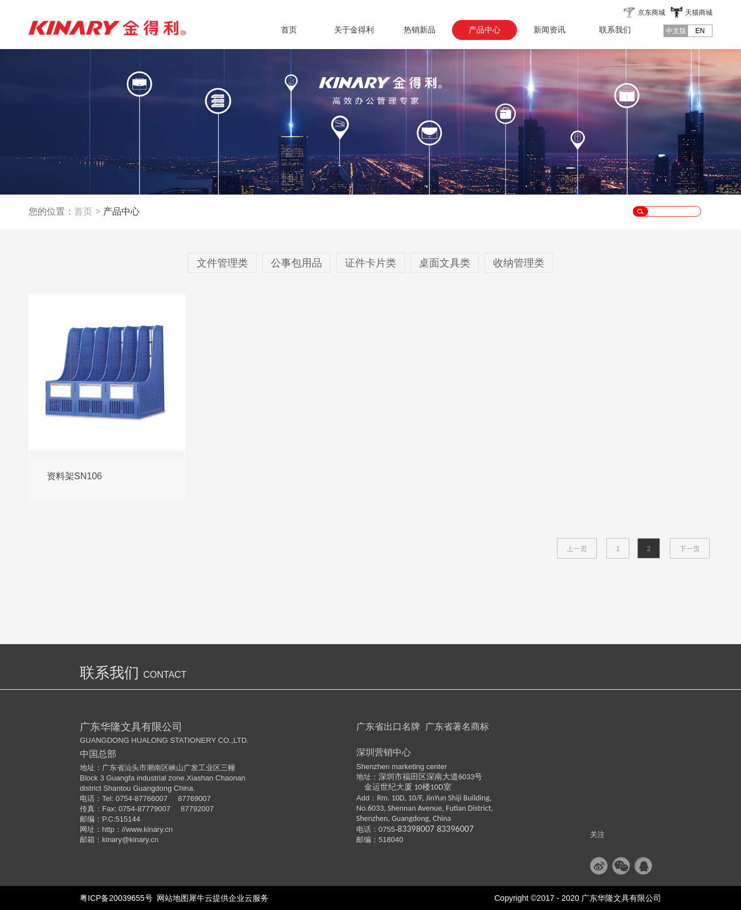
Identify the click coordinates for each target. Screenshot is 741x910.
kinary (112, 839)
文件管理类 (222, 263)
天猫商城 (698, 13)
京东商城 (651, 13)
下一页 (689, 549)
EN (700, 31)
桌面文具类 (444, 263)
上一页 (577, 549)
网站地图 (171, 898)
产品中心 (121, 211)
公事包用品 (296, 263)
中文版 (676, 31)
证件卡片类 (370, 263)
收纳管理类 (518, 263)
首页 (289, 29)
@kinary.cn (140, 839)
